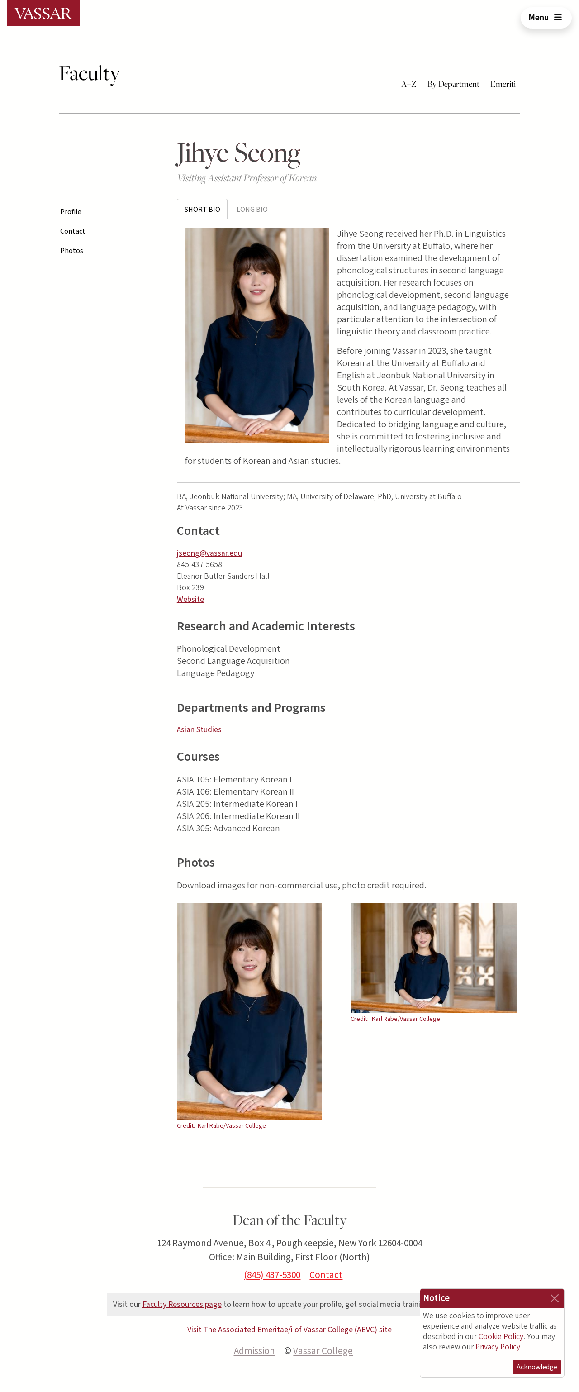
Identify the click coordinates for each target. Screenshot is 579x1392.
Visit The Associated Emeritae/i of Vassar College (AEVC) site (289, 1329)
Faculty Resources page (182, 1304)
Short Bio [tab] (202, 210)
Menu (546, 17)
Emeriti (503, 84)
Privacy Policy (497, 1347)
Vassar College (323, 1351)
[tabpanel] (349, 351)
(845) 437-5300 (272, 1275)
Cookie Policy (501, 1336)
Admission (254, 1351)
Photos (71, 251)
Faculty (89, 72)
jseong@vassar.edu (209, 553)
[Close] (554, 1298)
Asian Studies (199, 729)
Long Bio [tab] (252, 210)
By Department (453, 84)
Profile (70, 212)
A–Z (409, 84)
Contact (72, 231)
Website (190, 599)
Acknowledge (537, 1367)
